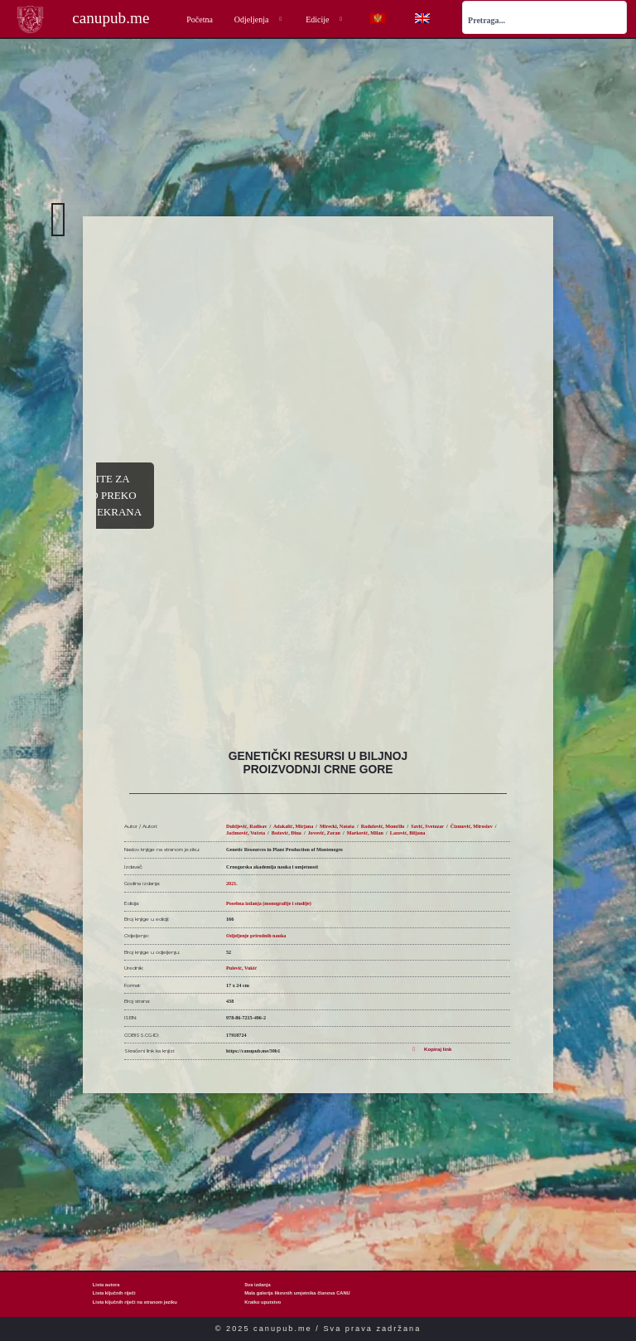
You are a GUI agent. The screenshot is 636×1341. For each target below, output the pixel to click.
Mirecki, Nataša (337, 826)
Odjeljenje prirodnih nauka (256, 935)
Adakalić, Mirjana (293, 826)
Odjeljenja (259, 19)
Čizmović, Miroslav (471, 826)
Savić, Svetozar (427, 826)
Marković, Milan (365, 832)
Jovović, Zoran (324, 832)
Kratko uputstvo (262, 1302)
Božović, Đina (286, 832)
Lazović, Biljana (408, 832)
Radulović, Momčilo (383, 826)
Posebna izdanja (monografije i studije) (268, 903)
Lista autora (106, 1284)
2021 (231, 883)
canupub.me (110, 18)
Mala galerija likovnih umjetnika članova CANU (297, 1292)
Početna (199, 19)
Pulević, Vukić (241, 968)
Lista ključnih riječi (114, 1292)
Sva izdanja (257, 1284)
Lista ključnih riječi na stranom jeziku (135, 1302)
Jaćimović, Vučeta (245, 832)
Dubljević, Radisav (246, 826)
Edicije (325, 19)
